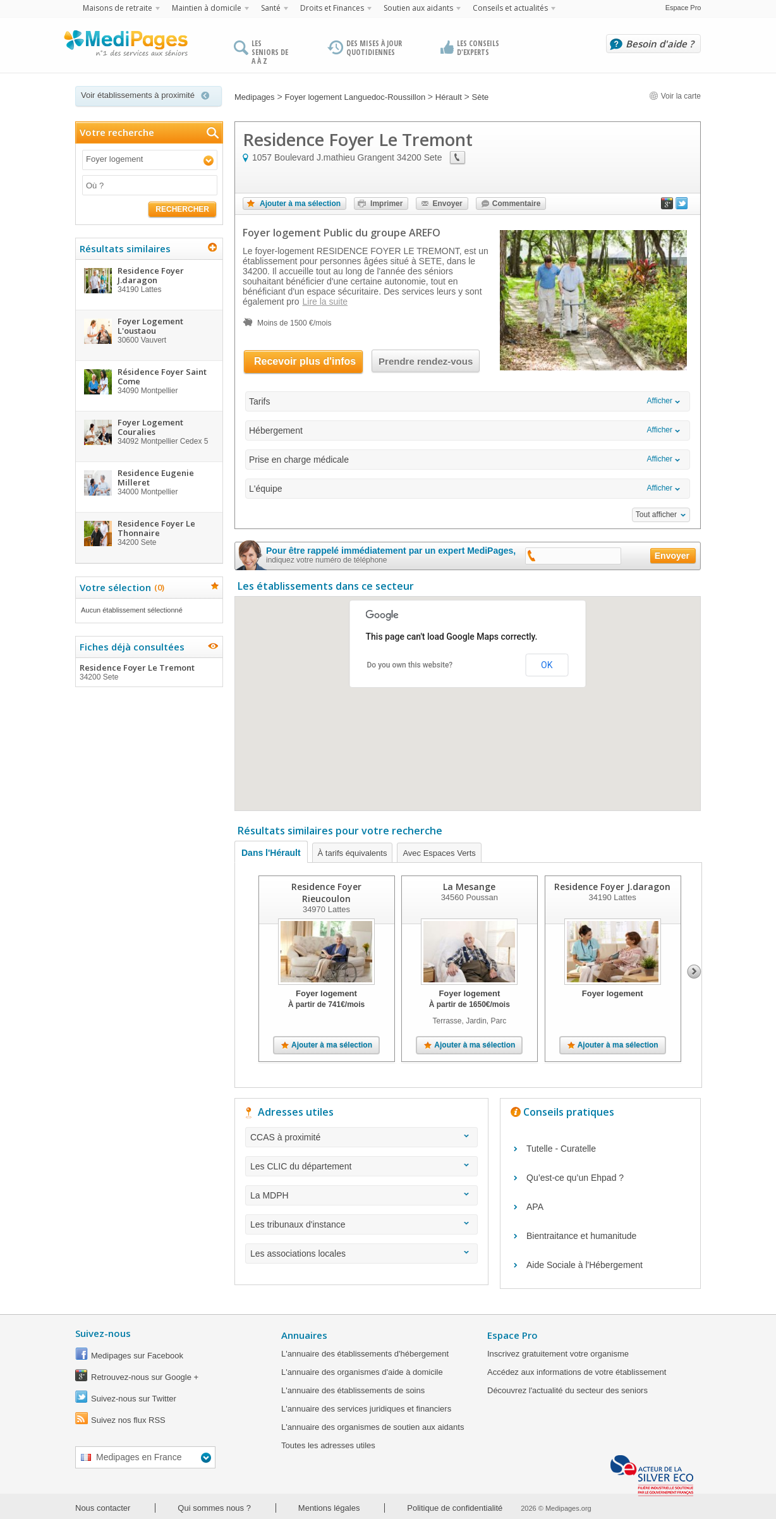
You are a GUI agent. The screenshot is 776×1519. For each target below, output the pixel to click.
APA (534, 1207)
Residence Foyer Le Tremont (148, 672)
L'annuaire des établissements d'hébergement (365, 1353)
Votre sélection (120, 587)
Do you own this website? (410, 665)
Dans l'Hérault (271, 853)
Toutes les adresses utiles (328, 1445)
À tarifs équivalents (352, 853)
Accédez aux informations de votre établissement (576, 1372)
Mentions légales (329, 1508)
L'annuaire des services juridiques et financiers (366, 1408)
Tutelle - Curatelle (561, 1149)
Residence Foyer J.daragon (612, 887)
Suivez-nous (103, 1333)
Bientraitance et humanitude (581, 1236)
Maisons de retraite (117, 8)
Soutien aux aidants (418, 8)
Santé (271, 8)
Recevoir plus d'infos (305, 361)
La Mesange (469, 887)
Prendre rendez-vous (426, 361)
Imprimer (386, 203)
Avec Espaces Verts (439, 853)
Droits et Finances (332, 8)
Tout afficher (656, 514)
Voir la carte (675, 96)
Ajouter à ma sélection (300, 203)
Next (694, 972)
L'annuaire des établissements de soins (353, 1390)
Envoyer (447, 203)
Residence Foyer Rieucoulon (326, 893)
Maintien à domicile (206, 8)
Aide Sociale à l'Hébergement (584, 1265)
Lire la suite (325, 301)
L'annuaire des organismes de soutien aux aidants (372, 1427)
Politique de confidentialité (454, 1508)
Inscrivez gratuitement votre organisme (558, 1353)
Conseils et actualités (510, 8)
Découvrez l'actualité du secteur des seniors (567, 1390)
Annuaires (304, 1335)
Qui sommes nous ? (214, 1508)
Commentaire (516, 203)
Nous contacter (102, 1508)
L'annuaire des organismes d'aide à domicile (362, 1372)
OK (546, 665)
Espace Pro (683, 7)
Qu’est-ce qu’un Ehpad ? (575, 1178)
